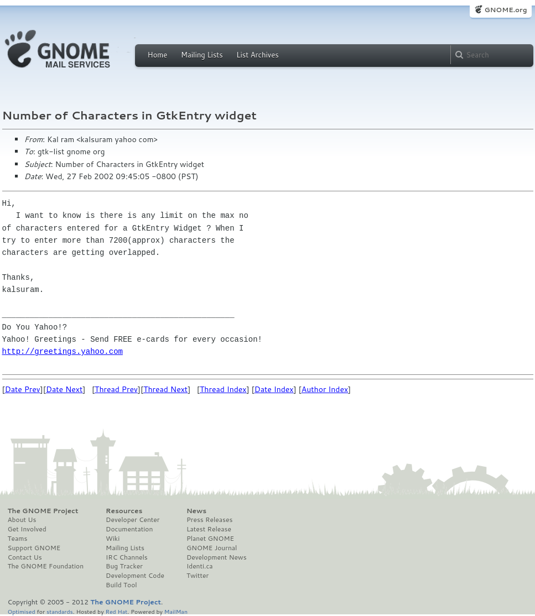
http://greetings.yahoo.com (62, 351)
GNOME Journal (211, 548)
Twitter (197, 575)
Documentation (129, 529)
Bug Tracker (124, 566)
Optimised (21, 611)
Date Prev (22, 389)
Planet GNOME (210, 538)
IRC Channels (127, 557)
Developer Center (132, 519)
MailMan (176, 611)
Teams (18, 538)
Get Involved (27, 529)
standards (59, 611)
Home (158, 55)
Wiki (113, 538)
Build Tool (121, 585)
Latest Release (208, 529)
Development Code (135, 575)
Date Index (274, 389)
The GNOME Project (43, 511)
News (196, 511)
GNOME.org (505, 9)
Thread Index (223, 389)
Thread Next (165, 389)
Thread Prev (116, 389)
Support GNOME (34, 548)
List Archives (257, 55)
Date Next (64, 389)
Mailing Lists (202, 55)
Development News (216, 557)
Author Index (325, 389)
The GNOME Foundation (46, 566)
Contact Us (25, 557)
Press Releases (209, 519)
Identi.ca (199, 566)
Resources (124, 511)
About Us (22, 519)
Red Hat (116, 611)
